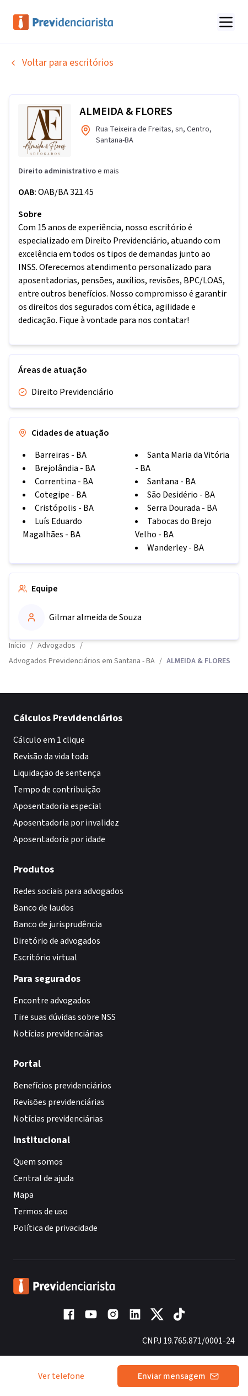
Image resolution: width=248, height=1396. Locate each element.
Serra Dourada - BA (182, 508)
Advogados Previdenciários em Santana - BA (82, 661)
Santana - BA (171, 481)
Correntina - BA (64, 481)
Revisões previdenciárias (59, 1102)
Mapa (23, 1195)
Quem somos (38, 1162)
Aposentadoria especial (57, 806)
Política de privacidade (55, 1228)
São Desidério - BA (181, 495)
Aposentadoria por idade (59, 839)
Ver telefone (61, 1376)
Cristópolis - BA (64, 508)
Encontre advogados (51, 1001)
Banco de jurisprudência (57, 924)
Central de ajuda (43, 1178)
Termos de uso (40, 1212)
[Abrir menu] (226, 22)
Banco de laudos (43, 908)
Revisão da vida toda (51, 757)
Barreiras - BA (61, 455)
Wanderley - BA (175, 548)
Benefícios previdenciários (62, 1086)
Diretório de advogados (56, 941)
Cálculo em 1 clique (49, 740)
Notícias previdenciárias (58, 1034)
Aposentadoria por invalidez (66, 823)
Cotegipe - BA (61, 495)
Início (17, 645)
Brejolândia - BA (65, 468)
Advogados (56, 645)
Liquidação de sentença (57, 773)
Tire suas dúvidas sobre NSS (64, 1017)
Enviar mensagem (178, 1376)
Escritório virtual (45, 958)
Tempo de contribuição (57, 790)
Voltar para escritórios (61, 62)
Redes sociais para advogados (68, 891)
